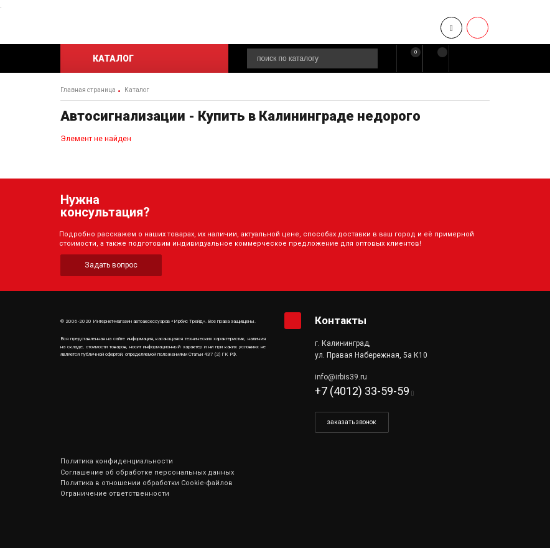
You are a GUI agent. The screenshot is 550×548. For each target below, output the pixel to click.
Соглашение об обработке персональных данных (147, 472)
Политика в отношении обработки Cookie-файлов (146, 483)
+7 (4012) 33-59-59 (362, 390)
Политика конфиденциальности (116, 461)
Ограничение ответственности (114, 494)
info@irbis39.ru (341, 377)
